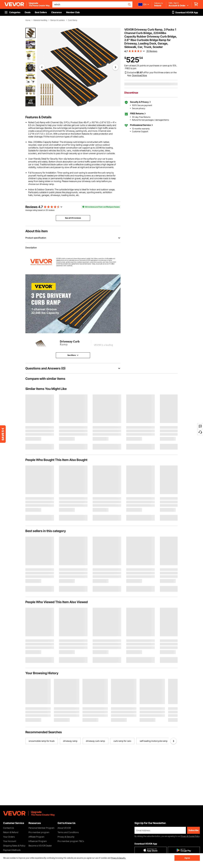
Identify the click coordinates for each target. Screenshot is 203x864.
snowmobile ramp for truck (42, 741)
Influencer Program (38, 841)
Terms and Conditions (68, 832)
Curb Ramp (72, 20)
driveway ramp (70, 741)
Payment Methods (12, 850)
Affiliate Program (36, 836)
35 (47, 210)
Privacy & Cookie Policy (190, 836)
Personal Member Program (41, 827)
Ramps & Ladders (57, 20)
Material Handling (40, 20)
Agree (187, 858)
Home (27, 20)
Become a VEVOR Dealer (40, 845)
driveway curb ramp (95, 741)
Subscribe (193, 830)
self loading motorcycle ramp (153, 741)
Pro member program (39, 832)
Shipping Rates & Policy (14, 845)
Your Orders (9, 836)
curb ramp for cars (122, 741)
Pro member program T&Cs (71, 841)
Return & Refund (10, 832)
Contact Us (8, 827)
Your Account (9, 841)
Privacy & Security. (118, 858)
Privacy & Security (66, 836)
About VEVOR (64, 827)
